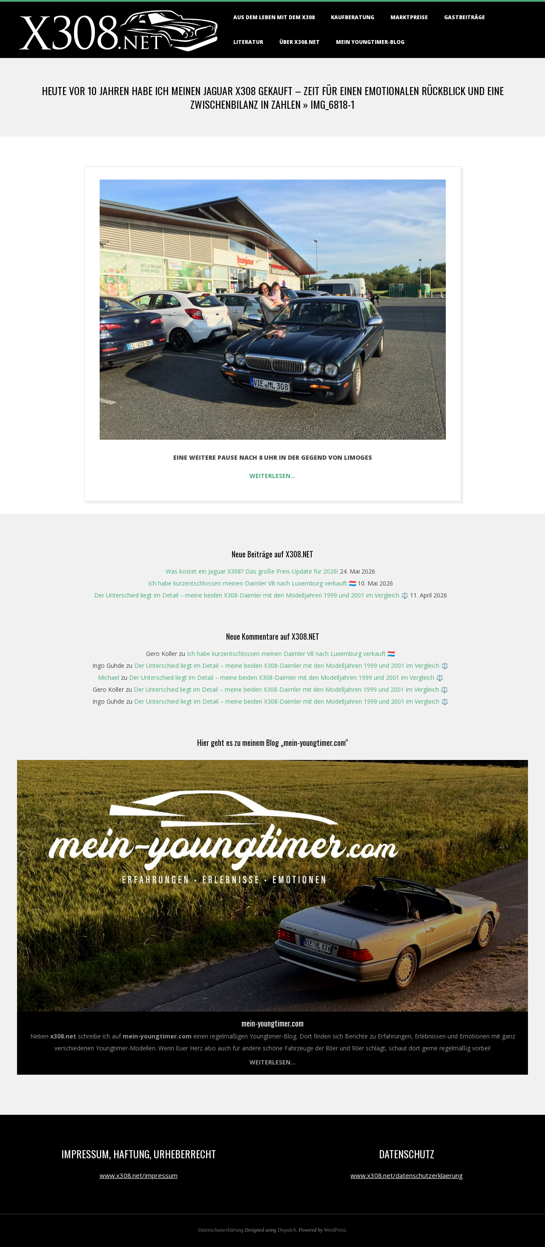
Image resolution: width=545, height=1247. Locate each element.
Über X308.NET (299, 42)
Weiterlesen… (272, 476)
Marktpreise (409, 17)
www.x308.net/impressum (139, 1175)
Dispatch (287, 1230)
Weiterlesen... (272, 1062)
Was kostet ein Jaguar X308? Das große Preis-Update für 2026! (252, 571)
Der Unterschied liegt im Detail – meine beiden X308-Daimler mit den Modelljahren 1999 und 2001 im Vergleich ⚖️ (251, 595)
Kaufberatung (352, 17)
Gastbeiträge (464, 17)
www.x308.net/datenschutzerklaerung (406, 1175)
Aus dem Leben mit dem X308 (274, 17)
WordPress (335, 1230)
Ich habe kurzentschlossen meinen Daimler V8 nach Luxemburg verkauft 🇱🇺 (252, 583)
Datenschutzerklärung (221, 1230)
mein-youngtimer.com (272, 1023)
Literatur (248, 42)
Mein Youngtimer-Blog (370, 42)
